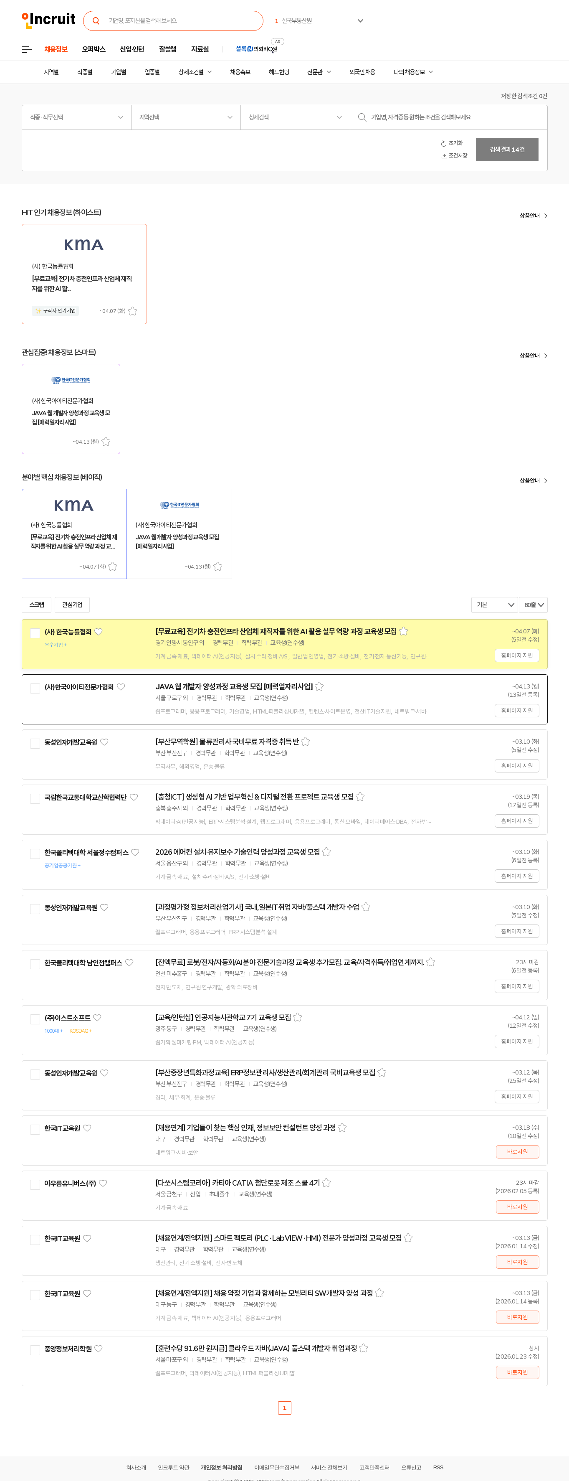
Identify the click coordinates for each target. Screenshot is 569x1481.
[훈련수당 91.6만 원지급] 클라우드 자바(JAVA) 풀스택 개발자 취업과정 (256, 1349)
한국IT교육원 (62, 1128)
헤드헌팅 (279, 72)
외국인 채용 (362, 72)
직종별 (84, 72)
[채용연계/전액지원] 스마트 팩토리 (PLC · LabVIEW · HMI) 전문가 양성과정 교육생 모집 (278, 1238)
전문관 (314, 72)
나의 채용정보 (409, 72)
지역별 (51, 72)
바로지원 (517, 1152)
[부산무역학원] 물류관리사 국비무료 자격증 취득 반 (227, 742)
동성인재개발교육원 (70, 742)
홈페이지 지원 (517, 655)
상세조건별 (190, 72)
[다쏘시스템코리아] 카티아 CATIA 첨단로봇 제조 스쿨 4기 (237, 1183)
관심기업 (72, 605)
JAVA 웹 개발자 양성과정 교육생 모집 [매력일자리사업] (234, 687)
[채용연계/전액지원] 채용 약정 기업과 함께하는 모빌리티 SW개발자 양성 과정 (264, 1293)
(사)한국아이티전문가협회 (79, 687)
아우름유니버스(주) (70, 1183)
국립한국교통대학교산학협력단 (85, 797)
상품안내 (530, 215)
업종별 (151, 72)
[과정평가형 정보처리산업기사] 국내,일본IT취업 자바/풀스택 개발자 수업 (257, 907)
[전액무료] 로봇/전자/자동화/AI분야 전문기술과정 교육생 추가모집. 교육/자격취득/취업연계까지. (289, 963)
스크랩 (132, 311)
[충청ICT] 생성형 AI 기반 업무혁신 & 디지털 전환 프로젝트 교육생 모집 (254, 797)
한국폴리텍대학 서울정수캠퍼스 (86, 852)
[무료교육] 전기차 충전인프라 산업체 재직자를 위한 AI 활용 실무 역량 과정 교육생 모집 (276, 632)
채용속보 (240, 72)
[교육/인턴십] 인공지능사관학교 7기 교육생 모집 (223, 1018)
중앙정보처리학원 (67, 1349)
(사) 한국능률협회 (68, 632)
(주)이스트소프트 (67, 1018)
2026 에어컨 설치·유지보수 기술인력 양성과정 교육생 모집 (237, 852)
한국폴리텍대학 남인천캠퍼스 (83, 963)
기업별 (118, 72)
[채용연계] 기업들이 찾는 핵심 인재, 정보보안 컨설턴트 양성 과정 (245, 1128)
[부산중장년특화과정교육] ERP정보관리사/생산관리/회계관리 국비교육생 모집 (265, 1073)
